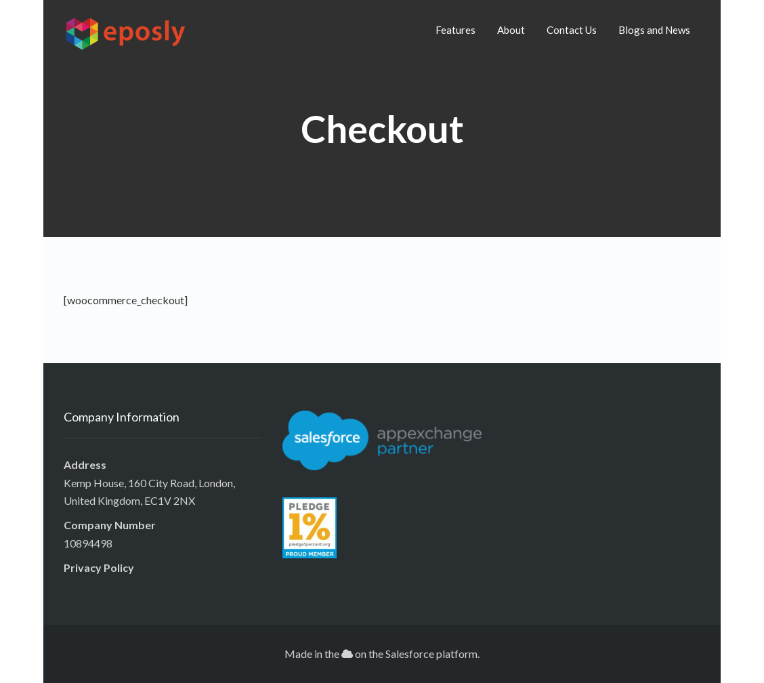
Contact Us (572, 30)
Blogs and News (654, 30)
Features (455, 30)
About (511, 30)
